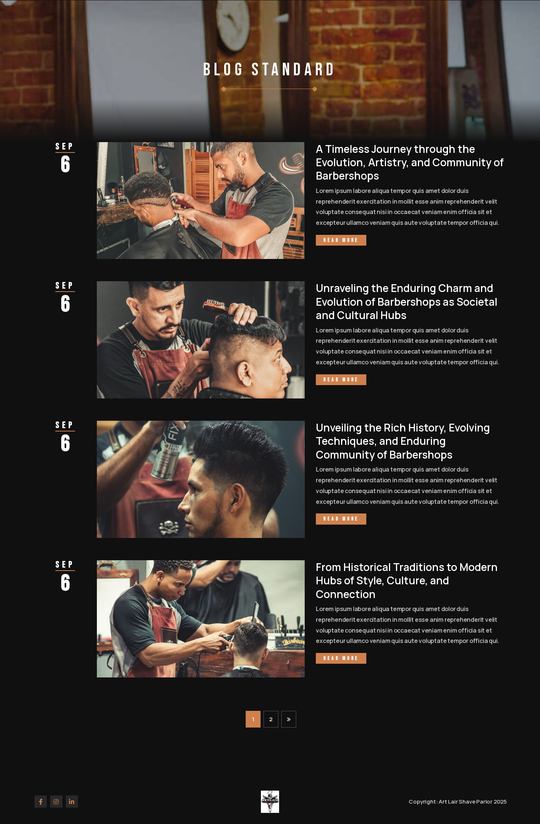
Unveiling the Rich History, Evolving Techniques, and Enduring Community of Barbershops (403, 441)
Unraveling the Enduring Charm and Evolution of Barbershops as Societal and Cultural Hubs (406, 301)
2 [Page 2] (270, 719)
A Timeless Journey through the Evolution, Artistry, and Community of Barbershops (410, 162)
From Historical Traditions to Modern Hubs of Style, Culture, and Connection (407, 580)
